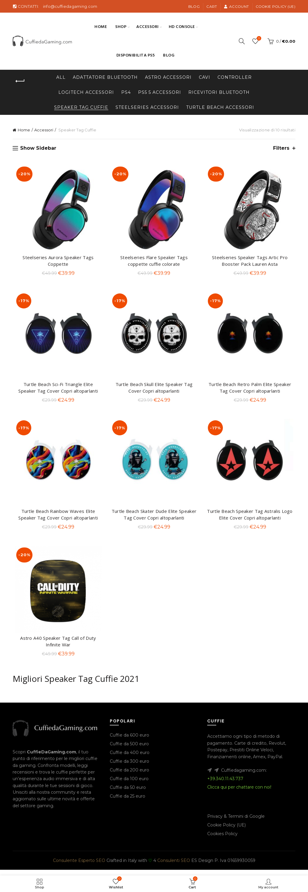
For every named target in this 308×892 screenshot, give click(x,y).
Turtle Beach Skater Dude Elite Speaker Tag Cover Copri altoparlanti (154, 518)
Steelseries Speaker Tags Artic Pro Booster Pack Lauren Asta (251, 262)
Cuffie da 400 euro (129, 758)
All (61, 77)
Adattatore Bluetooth (105, 77)
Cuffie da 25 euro (127, 802)
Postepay (217, 755)
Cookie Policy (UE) (275, 6)
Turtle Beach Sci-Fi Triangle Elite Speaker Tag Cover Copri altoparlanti (57, 390)
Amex (259, 762)
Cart (211, 6)
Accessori (147, 26)
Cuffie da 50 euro (128, 793)
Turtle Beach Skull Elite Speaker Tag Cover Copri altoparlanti (154, 390)
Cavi (204, 77)
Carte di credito (250, 749)
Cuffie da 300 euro (129, 767)
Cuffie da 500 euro (129, 749)
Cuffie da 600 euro (129, 740)
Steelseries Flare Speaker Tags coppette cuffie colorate (154, 262)
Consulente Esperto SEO (79, 866)
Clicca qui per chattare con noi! (239, 792)
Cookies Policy (222, 839)
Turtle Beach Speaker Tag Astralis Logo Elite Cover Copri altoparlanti (251, 518)
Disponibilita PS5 (135, 55)
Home (100, 26)
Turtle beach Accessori (220, 107)
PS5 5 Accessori (159, 92)
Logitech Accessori (86, 92)
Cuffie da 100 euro (129, 784)
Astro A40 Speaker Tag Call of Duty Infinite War (57, 647)
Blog (194, 6)
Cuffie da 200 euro (129, 775)
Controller (234, 77)
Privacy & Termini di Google (236, 822)
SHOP (120, 26)
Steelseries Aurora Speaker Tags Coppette (56, 262)
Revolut (277, 749)
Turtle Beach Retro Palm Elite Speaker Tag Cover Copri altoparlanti (251, 390)
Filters (281, 148)
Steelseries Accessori (147, 107)
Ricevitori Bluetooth (219, 92)
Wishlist (258, 39)
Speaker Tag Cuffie (81, 107)
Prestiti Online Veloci (251, 755)
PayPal (274, 762)
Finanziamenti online (229, 762)
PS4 (126, 92)
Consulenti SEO (173, 866)
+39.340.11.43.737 (225, 784)
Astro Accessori (168, 77)
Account (236, 6)
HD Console (182, 26)
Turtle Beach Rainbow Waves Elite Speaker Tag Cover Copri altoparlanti (57, 518)
